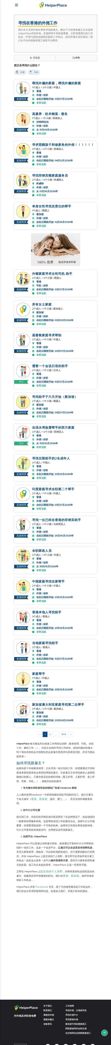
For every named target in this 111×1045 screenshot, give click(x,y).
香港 (34, 787)
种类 (76, 58)
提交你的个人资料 (51, 859)
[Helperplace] (15, 3)
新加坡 (43, 787)
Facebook (42, 875)
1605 (63, 722)
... (56, 722)
